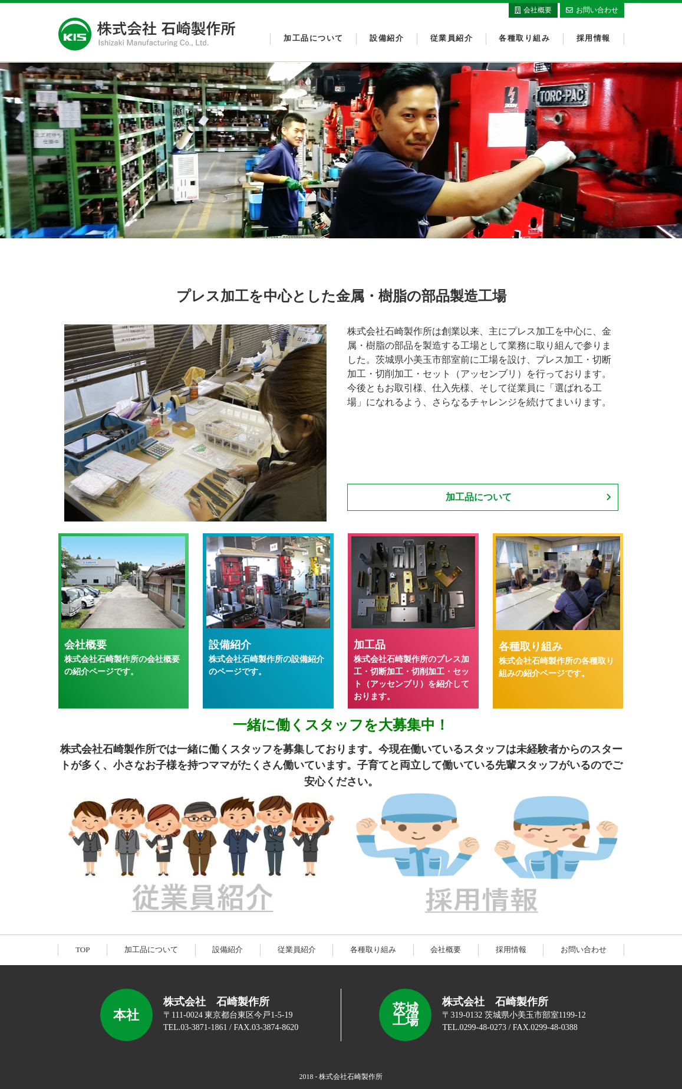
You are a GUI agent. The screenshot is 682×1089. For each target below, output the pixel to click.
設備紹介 (387, 38)
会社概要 (445, 949)
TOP (82, 949)
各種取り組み (524, 38)
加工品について (314, 38)
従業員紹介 (451, 38)
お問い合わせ (584, 949)
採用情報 (593, 38)
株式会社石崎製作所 (146, 34)
